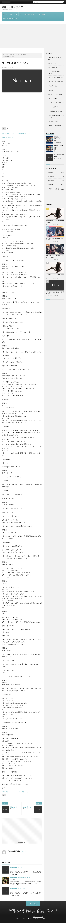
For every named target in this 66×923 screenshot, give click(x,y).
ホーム (5, 14)
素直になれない (14, 807)
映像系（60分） (53, 86)
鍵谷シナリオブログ (12, 7)
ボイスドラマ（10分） (14, 67)
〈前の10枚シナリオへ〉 (9, 133)
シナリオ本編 (51, 98)
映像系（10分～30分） (55, 81)
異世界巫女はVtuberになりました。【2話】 (33, 2)
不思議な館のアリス (54, 111)
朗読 (50, 90)
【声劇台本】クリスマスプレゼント (20, 877)
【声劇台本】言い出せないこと (19, 888)
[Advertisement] (33, 36)
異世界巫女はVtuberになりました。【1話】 (59, 147)
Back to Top (33, 903)
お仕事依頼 (42, 14)
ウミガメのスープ (53, 67)
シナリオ (50, 63)
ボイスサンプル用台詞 (53, 125)
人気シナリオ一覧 (52, 910)
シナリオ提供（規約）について (28, 14)
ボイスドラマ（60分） (55, 77)
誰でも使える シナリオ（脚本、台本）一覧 (26, 912)
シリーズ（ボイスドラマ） (54, 102)
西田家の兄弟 (52, 121)
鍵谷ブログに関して (46, 912)
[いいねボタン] (4, 128)
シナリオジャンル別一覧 (54, 94)
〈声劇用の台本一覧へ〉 (9, 137)
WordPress (46, 918)
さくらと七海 (52, 107)
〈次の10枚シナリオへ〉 (25, 133)
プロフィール (13, 14)
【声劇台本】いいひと (16, 867)
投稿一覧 (23, 851)
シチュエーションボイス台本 (55, 57)
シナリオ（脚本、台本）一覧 (10, 18)
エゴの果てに (27, 807)
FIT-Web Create (32, 918)
